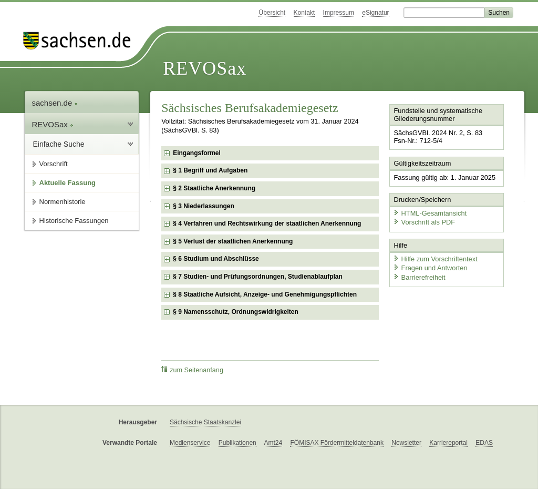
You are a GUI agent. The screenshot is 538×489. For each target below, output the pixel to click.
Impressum (338, 12)
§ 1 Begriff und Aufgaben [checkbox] (210, 170)
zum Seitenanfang (192, 370)
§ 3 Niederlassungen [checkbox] (203, 206)
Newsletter (406, 442)
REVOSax (204, 68)
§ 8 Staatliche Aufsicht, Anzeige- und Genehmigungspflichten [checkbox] (265, 294)
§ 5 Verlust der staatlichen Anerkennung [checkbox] (233, 241)
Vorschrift (53, 164)
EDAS (484, 442)
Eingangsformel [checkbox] (197, 153)
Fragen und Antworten (430, 268)
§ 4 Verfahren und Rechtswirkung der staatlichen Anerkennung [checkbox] (267, 223)
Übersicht (271, 12)
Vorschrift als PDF (424, 222)
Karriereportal (448, 442)
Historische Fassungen (74, 221)
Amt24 (273, 442)
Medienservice (190, 442)
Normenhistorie (62, 202)
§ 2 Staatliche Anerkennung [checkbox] (214, 188)
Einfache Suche (59, 144)
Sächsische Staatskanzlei (205, 422)
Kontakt (304, 12)
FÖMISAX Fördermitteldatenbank (336, 442)
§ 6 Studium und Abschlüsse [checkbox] (216, 258)
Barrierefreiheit (419, 277)
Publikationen (237, 442)
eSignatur (375, 12)
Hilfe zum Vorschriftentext (435, 259)
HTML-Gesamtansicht (430, 213)
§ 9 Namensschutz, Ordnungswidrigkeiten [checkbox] (235, 311)
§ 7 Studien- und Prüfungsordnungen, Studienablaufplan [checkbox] (258, 276)
